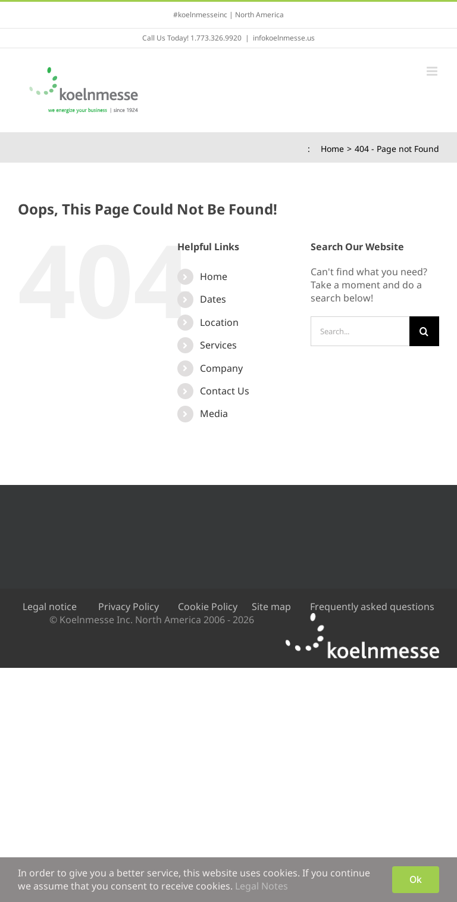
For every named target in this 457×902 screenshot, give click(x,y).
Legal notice (50, 606)
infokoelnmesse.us (284, 38)
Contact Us (224, 390)
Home (213, 276)
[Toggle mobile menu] (433, 71)
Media (214, 413)
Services (218, 345)
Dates (213, 299)
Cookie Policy (207, 606)
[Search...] (360, 331)
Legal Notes (261, 885)
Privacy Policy (128, 606)
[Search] (424, 331)
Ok (415, 879)
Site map (271, 606)
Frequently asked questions (372, 606)
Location (219, 322)
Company (221, 368)
